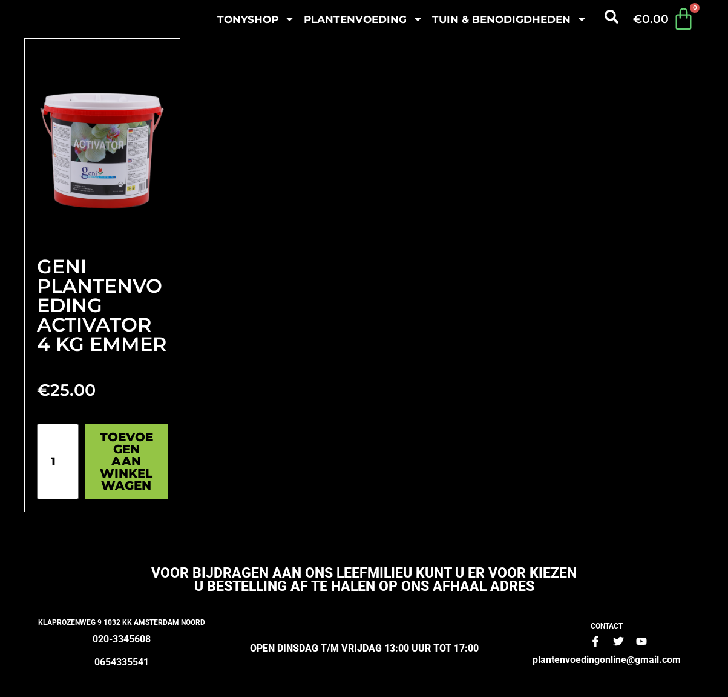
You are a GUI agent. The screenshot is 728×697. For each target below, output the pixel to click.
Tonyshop (256, 19)
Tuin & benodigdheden (509, 19)
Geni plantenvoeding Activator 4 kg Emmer (101, 305)
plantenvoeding (363, 19)
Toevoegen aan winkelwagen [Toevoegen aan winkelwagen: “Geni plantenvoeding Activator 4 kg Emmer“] (126, 461)
